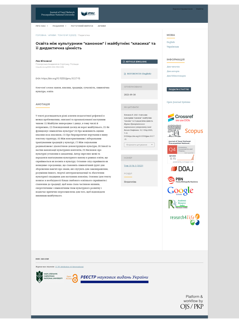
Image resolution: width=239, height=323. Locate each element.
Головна (41, 35)
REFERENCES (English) (139, 73)
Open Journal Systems (178, 102)
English (171, 42)
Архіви (102, 26)
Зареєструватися (183, 9)
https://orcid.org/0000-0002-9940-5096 (50, 67)
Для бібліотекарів (176, 75)
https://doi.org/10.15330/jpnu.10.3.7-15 (60, 78)
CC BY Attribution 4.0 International (69, 266)
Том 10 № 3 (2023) (67, 35)
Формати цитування (136, 144)
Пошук (196, 25)
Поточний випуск (82, 26)
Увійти (199, 9)
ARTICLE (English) (135, 61)
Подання (58, 26)
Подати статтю (179, 89)
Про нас (41, 26)
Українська (173, 46)
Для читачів (173, 66)
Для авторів (173, 71)
